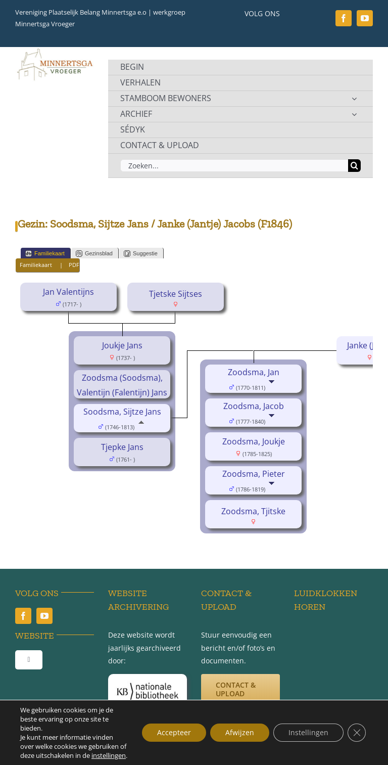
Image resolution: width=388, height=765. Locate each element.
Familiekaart (45, 253)
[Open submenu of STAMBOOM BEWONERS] (354, 98)
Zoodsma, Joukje (253, 441)
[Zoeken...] (234, 165)
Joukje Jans (122, 345)
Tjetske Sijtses (175, 293)
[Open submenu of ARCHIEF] (354, 114)
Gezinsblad (94, 253)
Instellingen (308, 732)
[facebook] (343, 18)
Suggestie (141, 253)
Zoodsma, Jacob (253, 406)
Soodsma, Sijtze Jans (122, 411)
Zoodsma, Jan (253, 372)
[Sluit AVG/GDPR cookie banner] (357, 733)
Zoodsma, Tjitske (253, 511)
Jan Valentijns (68, 291)
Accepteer (174, 732)
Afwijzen (239, 732)
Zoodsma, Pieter (253, 473)
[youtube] (365, 18)
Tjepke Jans (122, 447)
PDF (74, 264)
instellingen (108, 755)
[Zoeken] (354, 165)
